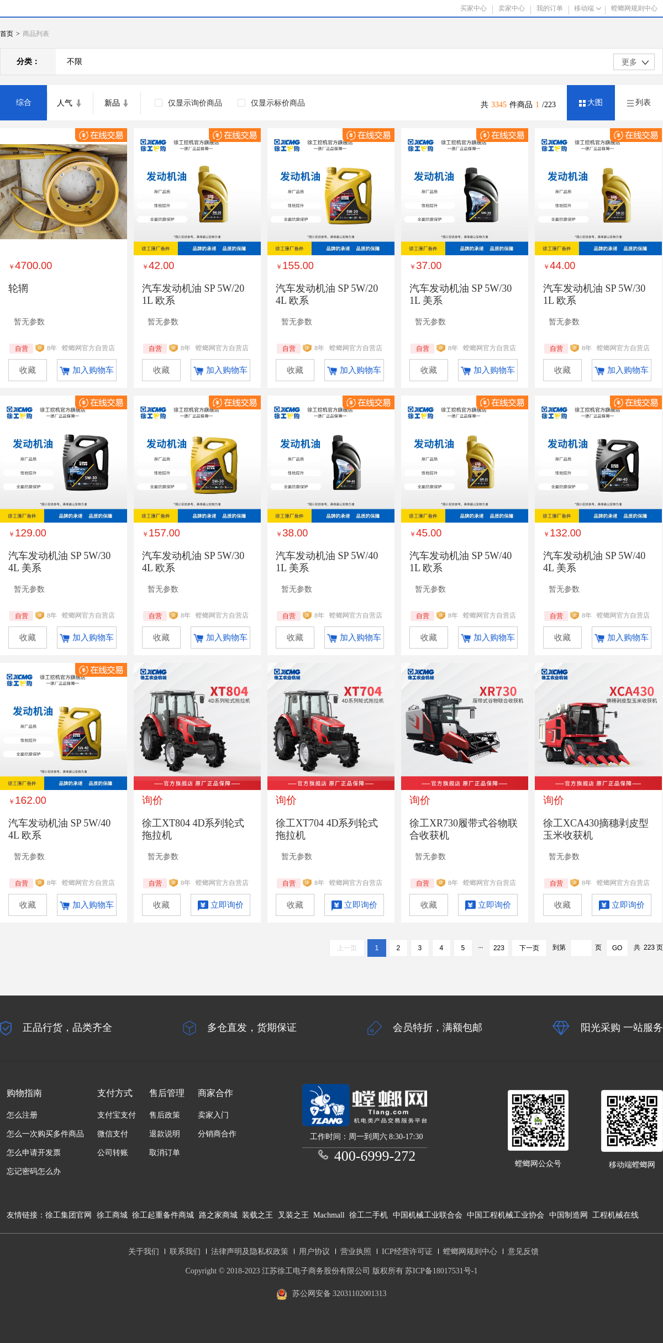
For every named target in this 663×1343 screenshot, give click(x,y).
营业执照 (355, 1251)
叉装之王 (293, 1215)
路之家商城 (218, 1215)
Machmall (329, 1215)
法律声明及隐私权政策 (249, 1251)
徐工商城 (112, 1215)
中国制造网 (568, 1215)
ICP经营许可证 (407, 1251)
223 (498, 948)
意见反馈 (523, 1251)
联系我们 (185, 1251)
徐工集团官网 (68, 1215)
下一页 (529, 948)
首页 (6, 34)
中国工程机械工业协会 (505, 1215)
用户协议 (314, 1251)
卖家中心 (511, 8)
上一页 (347, 948)
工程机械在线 (615, 1215)
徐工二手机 (368, 1215)
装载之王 (257, 1215)
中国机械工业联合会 (427, 1215)
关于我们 (143, 1251)
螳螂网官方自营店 (88, 348)
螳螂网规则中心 (470, 1251)
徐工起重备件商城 (163, 1215)
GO (617, 948)
